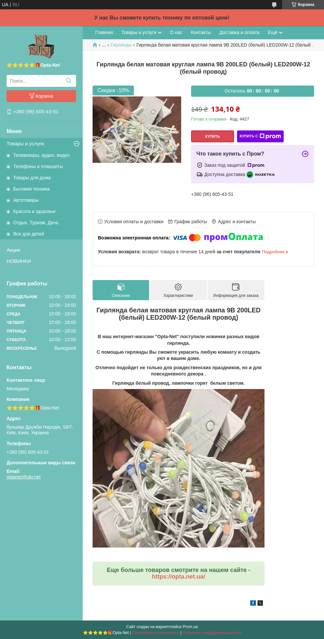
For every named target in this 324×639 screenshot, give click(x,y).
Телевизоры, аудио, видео (41, 155)
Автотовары (26, 200)
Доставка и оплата (240, 32)
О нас (176, 32)
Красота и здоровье (34, 211)
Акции (13, 250)
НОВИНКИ (19, 261)
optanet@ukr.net (24, 476)
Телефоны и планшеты (38, 166)
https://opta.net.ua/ (178, 576)
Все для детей (28, 233)
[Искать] (68, 81)
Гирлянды (121, 45)
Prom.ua (190, 626)
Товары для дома (32, 177)
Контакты (201, 32)
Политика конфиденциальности (211, 632)
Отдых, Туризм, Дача (35, 222)
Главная (104, 32)
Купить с (260, 136)
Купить (212, 136)
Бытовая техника (31, 189)
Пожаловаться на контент (155, 632)
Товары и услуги (25, 143)
